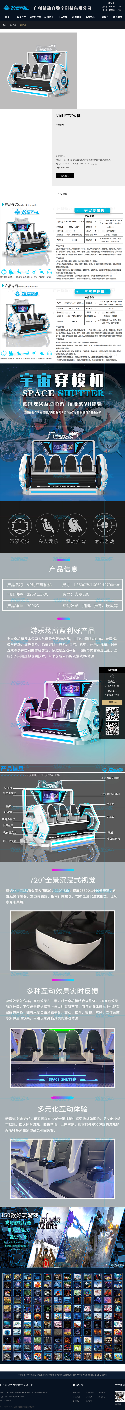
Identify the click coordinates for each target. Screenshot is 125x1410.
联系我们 (65, 176)
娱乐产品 (21, 17)
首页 (7, 17)
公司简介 (104, 17)
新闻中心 (90, 17)
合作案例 (76, 17)
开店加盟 (62, 17)
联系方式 (117, 17)
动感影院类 (35, 17)
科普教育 (49, 17)
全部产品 (23, 25)
